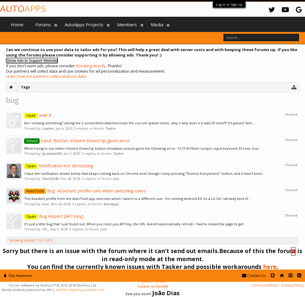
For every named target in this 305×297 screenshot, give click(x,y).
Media (157, 24)
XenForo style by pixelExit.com (80, 289)
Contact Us (254, 275)
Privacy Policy (292, 285)
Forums (43, 24)
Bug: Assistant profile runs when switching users (85, 191)
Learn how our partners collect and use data (46, 76)
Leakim (48, 128)
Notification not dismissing (58, 166)
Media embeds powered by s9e (26, 289)
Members (127, 24)
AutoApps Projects (84, 24)
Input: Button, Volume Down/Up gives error (77, 140)
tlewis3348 (50, 178)
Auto (23, 8)
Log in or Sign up (229, 4)
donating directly (91, 65)
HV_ (45, 229)
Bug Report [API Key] (53, 216)
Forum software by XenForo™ (53, 285)
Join (116, 178)
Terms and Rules (265, 285)
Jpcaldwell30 (52, 153)
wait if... (39, 115)
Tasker (110, 128)
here (270, 267)
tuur (45, 204)
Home (17, 24)
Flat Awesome (18, 275)
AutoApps (111, 204)
